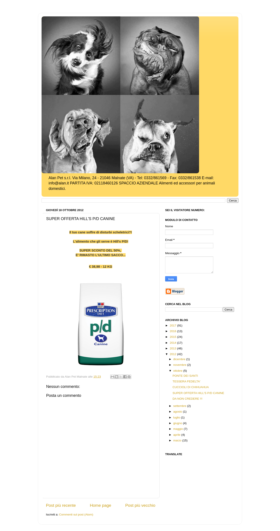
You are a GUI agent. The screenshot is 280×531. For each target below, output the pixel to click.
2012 (173, 354)
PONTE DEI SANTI (185, 375)
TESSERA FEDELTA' (186, 381)
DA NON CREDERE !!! (188, 398)
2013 (173, 348)
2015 (173, 336)
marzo (177, 440)
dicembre (179, 359)
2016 (173, 331)
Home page (100, 505)
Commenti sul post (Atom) (76, 514)
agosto (178, 411)
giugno (178, 423)
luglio (177, 417)
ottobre (178, 370)
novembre (180, 364)
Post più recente (61, 505)
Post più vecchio (140, 505)
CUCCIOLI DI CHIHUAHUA (191, 387)
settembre (180, 406)
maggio (178, 428)
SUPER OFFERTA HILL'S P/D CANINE (198, 393)
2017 (173, 325)
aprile (177, 434)
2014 (173, 342)
